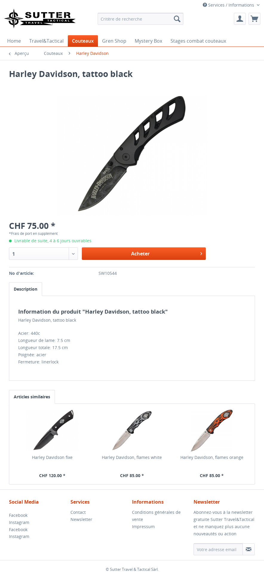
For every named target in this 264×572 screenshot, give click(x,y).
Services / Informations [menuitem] (229, 5)
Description (25, 289)
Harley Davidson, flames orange (211, 457)
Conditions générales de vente (156, 515)
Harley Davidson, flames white (132, 457)
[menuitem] (140, 19)
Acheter (166, 253)
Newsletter (81, 519)
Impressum (143, 526)
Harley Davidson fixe (52, 457)
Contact (78, 512)
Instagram (19, 522)
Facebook (18, 515)
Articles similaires (32, 397)
